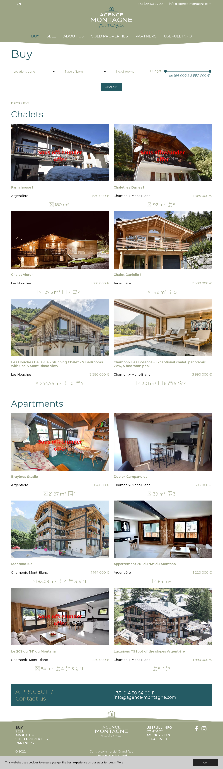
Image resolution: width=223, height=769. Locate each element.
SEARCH (111, 85)
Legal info (156, 737)
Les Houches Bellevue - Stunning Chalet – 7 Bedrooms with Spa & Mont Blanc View (57, 362)
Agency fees (158, 733)
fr (14, 4)
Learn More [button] (116, 762)
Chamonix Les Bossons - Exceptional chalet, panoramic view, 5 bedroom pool (160, 362)
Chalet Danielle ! (127, 273)
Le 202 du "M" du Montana (33, 649)
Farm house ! (22, 185)
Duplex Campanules (130, 475)
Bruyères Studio (24, 475)
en (19, 4)
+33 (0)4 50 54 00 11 (152, 4)
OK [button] (205, 762)
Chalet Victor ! (22, 273)
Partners (145, 34)
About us (73, 34)
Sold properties (109, 34)
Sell (51, 34)
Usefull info (178, 34)
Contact (154, 730)
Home (15, 101)
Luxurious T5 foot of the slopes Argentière (149, 649)
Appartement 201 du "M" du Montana (145, 562)
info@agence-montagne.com (190, 4)
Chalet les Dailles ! (129, 185)
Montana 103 (21, 562)
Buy (35, 34)
